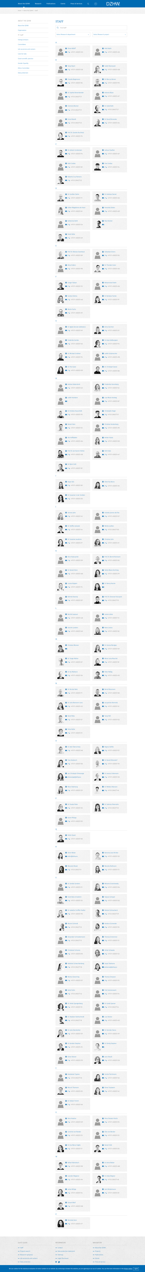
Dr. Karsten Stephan (74, 1043)
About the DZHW (24, 4)
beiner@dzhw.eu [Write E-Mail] (103, 83)
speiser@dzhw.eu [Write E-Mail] (103, 1007)
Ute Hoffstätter (72, 437)
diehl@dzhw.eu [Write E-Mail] (66, 225)
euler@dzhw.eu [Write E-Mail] (103, 269)
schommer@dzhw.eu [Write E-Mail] (103, 941)
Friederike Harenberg (111, 384)
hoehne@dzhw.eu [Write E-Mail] (66, 455)
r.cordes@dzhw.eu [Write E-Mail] (66, 167)
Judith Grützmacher (110, 353)
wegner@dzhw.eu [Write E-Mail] (103, 1180)
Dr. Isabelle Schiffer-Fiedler (76, 910)
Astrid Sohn (71, 990)
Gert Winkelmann (110, 1189)
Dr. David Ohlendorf (110, 760)
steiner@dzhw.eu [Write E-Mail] (103, 1021)
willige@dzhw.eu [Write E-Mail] (66, 1193)
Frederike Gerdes (73, 340)
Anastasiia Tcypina (74, 1074)
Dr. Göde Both (108, 106)
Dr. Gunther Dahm (73, 194)
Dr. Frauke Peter (73, 804)
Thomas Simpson (110, 977)
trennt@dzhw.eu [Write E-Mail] (66, 1105)
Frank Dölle (71, 234)
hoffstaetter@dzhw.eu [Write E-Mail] (66, 441)
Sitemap (60, 1255)
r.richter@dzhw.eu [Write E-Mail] (103, 857)
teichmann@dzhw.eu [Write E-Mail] (103, 1078)
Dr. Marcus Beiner (110, 79)
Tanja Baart (71, 66)
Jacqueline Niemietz (111, 703)
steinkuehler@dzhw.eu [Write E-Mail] (66, 1034)
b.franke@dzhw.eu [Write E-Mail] (103, 300)
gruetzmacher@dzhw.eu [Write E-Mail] (103, 357)
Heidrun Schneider (110, 923)
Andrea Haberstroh (74, 384)
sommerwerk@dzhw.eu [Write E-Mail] (103, 994)
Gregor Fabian (72, 283)
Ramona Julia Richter (111, 853)
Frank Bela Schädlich (74, 897)
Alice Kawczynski (73, 557)
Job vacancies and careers (26, 49)
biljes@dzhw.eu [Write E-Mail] (103, 97)
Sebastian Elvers (109, 252)
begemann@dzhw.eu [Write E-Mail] (66, 83)
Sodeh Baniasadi (110, 66)
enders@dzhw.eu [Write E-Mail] (66, 269)
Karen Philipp (72, 818)
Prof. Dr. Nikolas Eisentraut (76, 252)
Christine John (109, 539)
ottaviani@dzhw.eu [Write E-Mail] (103, 791)
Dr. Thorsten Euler (110, 265)
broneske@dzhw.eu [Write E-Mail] (103, 123)
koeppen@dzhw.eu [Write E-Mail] (66, 587)
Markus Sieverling (73, 977)
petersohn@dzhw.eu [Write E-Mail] (103, 808)
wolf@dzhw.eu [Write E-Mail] (66, 1207)
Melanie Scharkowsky (111, 883)
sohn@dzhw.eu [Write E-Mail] (66, 994)
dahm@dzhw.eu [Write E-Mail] (66, 198)
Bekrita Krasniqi (73, 597)
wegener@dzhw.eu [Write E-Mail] (66, 1180)
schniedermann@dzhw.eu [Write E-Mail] (66, 941)
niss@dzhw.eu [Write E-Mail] (103, 720)
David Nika (71, 716)
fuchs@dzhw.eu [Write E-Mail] (66, 313)
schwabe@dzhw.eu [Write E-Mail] (103, 954)
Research (38, 4)
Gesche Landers (73, 628)
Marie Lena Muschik (110, 658)
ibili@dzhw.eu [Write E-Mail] (66, 486)
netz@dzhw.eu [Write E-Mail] (66, 693)
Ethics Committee (23, 68)
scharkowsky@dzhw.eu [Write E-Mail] (103, 888)
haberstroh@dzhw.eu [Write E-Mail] (66, 388)
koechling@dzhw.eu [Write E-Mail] (103, 574)
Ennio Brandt (72, 119)
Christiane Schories (74, 950)
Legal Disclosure (63, 1258)
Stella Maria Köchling (111, 570)
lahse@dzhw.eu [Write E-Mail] (103, 618)
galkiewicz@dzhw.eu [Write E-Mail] (66, 331)
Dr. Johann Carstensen (75, 150)
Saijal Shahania (109, 963)
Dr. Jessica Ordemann (111, 773)
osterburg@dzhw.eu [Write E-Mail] (66, 791)
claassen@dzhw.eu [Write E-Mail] (103, 154)
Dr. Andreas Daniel (110, 194)
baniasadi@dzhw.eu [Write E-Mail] (103, 70)
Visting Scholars (23, 40)
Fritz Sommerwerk (110, 990)
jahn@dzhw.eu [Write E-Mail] (66, 517)
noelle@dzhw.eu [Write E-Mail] (66, 733)
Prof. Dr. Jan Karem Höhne (76, 451)
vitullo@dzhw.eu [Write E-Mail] (103, 1122)
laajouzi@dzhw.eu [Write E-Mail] (66, 618)
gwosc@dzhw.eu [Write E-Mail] (103, 371)
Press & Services (76, 4)
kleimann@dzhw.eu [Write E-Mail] (103, 561)
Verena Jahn (72, 513)
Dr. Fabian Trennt (73, 1101)
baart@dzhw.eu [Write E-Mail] (66, 70)
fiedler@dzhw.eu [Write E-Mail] (66, 914)
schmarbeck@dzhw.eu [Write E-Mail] (103, 914)
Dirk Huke (107, 451)
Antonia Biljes (108, 92)
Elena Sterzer (72, 1057)
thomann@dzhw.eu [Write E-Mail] (66, 1092)
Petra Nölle (71, 729)
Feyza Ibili (71, 482)
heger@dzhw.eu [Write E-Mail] (103, 415)
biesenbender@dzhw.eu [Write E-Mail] (66, 97)
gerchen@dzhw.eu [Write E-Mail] (103, 331)
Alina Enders (72, 265)
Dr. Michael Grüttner (74, 353)
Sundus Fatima (72, 296)
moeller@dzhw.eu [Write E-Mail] (66, 662)
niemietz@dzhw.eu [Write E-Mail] (103, 707)
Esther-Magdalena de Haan (76, 207)
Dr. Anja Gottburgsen (111, 340)
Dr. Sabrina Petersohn (111, 804)
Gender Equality (23, 63)
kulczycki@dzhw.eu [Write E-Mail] (103, 601)
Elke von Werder (109, 1132)
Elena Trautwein (109, 1087)
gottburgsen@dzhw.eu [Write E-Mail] (103, 344)
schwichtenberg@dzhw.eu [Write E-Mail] (66, 967)
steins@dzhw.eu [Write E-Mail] (103, 1034)
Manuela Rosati (73, 866)
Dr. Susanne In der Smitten (76, 495)
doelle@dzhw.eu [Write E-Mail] (66, 238)
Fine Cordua (108, 163)
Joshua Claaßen (109, 150)
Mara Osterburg (73, 787)
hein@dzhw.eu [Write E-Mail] (66, 428)
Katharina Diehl (73, 221)
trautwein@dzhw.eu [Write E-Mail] (103, 1092)
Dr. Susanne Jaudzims (75, 539)
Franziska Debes (109, 207)
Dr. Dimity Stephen (110, 1043)
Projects (97, 1251)
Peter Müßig (108, 672)
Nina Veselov (72, 1118)
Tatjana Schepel (109, 897)
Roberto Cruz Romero (75, 177)
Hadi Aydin (107, 48)
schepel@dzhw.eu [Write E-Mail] (103, 901)
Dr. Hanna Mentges (110, 645)
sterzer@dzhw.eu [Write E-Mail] (66, 1061)
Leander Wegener (73, 1176)
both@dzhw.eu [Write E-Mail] (103, 110)
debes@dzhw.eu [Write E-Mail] (103, 212)
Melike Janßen (109, 526)
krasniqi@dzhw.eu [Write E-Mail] (66, 601)
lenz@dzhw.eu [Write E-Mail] (66, 707)
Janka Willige (72, 1189)
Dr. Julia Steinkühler (74, 1030)
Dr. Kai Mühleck (73, 672)
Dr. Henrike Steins (110, 1030)
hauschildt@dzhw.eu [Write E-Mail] (66, 415)
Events (63, 4)
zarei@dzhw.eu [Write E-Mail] (66, 1224)
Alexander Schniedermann (76, 937)
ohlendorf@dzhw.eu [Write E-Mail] (103, 764)
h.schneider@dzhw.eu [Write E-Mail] (103, 927)
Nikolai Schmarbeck (111, 910)
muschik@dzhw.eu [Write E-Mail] (103, 662)
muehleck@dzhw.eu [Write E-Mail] (66, 676)
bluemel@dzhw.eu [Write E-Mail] (66, 110)
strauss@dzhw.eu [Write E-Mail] (103, 1061)
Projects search (25, 1251)
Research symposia (26, 1255)
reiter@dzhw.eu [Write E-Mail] (72, 856)
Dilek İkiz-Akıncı (109, 482)
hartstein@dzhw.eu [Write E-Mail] (66, 402)
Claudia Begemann (74, 79)
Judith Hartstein (73, 398)
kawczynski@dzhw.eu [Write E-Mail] (66, 561)
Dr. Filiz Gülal (72, 367)
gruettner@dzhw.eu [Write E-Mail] (66, 357)
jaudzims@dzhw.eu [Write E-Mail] (66, 543)
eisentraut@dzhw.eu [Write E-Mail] (66, 256)
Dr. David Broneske (110, 119)
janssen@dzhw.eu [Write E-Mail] (103, 530)
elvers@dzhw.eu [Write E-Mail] (103, 256)
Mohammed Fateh (110, 283)
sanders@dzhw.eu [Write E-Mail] (66, 888)
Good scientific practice (25, 58)
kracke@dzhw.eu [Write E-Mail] (103, 587)
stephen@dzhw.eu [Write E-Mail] (103, 1047)
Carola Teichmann (110, 1074)
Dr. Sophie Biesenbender (76, 92)
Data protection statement (66, 1251)
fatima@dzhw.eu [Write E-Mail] (66, 300)
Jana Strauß (108, 1057)
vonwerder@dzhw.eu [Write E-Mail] (103, 1136)
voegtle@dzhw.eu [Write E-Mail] (66, 1149)
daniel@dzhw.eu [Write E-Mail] (103, 198)
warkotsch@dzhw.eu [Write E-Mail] (66, 1167)
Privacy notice (128, 1269)
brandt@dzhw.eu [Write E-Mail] (66, 123)
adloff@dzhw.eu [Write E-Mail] (66, 52)
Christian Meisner (73, 645)
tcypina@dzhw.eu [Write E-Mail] (66, 1078)
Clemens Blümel (73, 106)
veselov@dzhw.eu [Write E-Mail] (66, 1122)
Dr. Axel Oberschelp (74, 747)
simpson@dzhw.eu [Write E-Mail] (103, 981)
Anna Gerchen (109, 327)
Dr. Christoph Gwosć (111, 367)
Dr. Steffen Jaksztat (74, 526)
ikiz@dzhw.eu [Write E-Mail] (103, 486)
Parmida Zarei (72, 1220)
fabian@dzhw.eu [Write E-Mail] (66, 287)
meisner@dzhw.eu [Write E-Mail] (66, 649)
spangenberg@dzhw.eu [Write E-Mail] (66, 1007)
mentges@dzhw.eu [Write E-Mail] (103, 649)
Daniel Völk (108, 1145)
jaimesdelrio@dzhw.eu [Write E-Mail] (103, 517)
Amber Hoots (108, 437)
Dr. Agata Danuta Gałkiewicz (77, 327)
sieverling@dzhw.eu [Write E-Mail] (66, 981)
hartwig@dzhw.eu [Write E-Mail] (103, 402)
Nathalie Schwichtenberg (76, 963)
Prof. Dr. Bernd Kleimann (112, 557)
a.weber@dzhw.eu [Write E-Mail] (103, 1167)
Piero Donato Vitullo (111, 1118)
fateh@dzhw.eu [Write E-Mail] (103, 287)
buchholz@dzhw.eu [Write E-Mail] (66, 136)
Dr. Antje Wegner (109, 1176)
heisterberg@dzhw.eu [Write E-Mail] (103, 428)
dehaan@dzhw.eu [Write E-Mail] (66, 212)
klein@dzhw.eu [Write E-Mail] (66, 574)
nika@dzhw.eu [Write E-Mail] (66, 720)
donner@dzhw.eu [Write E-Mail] (103, 225)
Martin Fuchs (72, 309)
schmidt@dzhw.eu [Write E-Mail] (66, 927)
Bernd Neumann (109, 689)
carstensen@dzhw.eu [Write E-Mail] (66, 154)
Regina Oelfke (109, 747)
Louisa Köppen (72, 583)
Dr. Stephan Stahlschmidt (76, 1017)
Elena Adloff (72, 48)
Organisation (22, 30)
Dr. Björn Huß (72, 464)
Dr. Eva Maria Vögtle (74, 1145)
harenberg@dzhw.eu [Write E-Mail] (103, 388)
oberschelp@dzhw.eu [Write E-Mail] (66, 751)
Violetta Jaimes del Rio (111, 513)
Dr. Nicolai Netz (73, 689)
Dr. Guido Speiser (110, 1003)
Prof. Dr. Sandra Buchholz (76, 132)
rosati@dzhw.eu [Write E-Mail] (66, 870)
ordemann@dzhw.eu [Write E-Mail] (103, 777)
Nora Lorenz (108, 628)
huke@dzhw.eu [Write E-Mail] (103, 455)
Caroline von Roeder (74, 1132)
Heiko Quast (72, 835)
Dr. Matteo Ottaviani (110, 787)
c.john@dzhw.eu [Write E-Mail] (103, 543)
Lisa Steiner (108, 1017)
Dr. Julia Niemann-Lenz (75, 703)
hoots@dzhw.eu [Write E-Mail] (103, 441)
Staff (21, 35)
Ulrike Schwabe (109, 950)
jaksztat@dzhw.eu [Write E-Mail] (66, 530)
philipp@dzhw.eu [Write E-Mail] (66, 822)
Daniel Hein (71, 424)
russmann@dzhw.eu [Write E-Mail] (103, 870)
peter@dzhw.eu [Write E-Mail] (66, 808)
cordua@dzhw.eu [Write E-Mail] (103, 167)
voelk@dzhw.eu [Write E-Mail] (103, 1149)
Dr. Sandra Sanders (74, 883)
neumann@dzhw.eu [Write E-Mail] (103, 693)
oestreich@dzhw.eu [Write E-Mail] (66, 764)
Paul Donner (108, 221)
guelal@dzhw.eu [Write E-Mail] (66, 371)
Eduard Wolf (72, 1202)
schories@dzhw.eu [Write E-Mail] (66, 954)
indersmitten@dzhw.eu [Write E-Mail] (66, 499)
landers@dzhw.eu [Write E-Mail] (66, 632)
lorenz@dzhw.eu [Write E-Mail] (103, 632)
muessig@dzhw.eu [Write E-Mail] (103, 676)
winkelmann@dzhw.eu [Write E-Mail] (103, 1193)
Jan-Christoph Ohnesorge (76, 773)
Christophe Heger (110, 411)
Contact (60, 1248)
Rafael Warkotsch (73, 1163)
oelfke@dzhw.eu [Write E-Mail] (103, 751)
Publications (51, 4)
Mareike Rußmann (110, 866)
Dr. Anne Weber (109, 1163)
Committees (22, 44)
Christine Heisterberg (111, 424)
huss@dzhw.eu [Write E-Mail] (66, 469)
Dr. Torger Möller (73, 658)
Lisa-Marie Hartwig (110, 398)
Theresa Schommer (110, 937)
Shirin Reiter (72, 853)
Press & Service (100, 1262)
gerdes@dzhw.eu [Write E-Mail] (66, 344)
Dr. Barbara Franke (110, 296)
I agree (136, 1269)
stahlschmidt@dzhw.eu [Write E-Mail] (66, 1021)
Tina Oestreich (72, 760)
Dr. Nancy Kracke (109, 583)
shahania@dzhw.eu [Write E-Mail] (110, 967)
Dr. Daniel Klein (73, 570)
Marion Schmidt (73, 923)
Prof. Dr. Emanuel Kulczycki (113, 597)
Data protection (23, 73)
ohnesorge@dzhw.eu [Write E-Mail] (74, 777)
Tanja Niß (107, 716)
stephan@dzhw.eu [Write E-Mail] (66, 1047)
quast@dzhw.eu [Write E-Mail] (66, 839)
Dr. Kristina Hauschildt (75, 411)
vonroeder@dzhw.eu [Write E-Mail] (66, 1136)
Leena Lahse (108, 614)
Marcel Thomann (73, 1087)
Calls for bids (22, 54)
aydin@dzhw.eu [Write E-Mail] (103, 52)
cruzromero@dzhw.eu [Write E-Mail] (66, 181)
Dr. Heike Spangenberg (75, 1003)
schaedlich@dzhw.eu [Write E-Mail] (66, 901)
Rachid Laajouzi (73, 614)
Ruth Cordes (71, 163)
